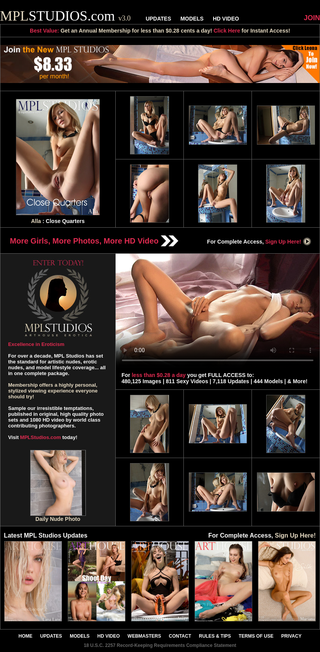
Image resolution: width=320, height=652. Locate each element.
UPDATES (158, 19)
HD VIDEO (226, 19)
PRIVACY (291, 636)
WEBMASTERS (144, 636)
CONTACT (180, 636)
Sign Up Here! (288, 242)
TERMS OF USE (256, 636)
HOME (26, 636)
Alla (36, 221)
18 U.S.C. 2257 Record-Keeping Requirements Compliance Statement (160, 645)
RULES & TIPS (215, 636)
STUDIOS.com (65, 16)
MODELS (192, 19)
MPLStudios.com (40, 437)
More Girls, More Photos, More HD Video (94, 241)
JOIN (312, 18)
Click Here (227, 31)
